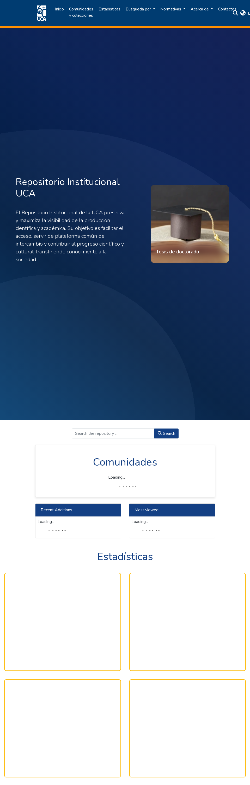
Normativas (171, 9)
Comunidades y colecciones (81, 12)
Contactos (227, 9)
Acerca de (200, 9)
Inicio (59, 9)
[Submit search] (235, 13)
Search (166, 433)
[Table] (62, 728)
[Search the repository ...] (113, 433)
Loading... (116, 477)
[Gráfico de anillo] (62, 622)
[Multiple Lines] (187, 622)
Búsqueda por (139, 9)
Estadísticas (109, 9)
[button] (243, 13)
